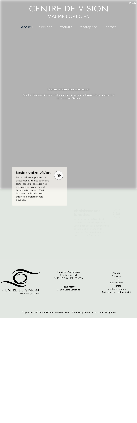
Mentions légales (116, 289)
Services (45, 27)
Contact (109, 27)
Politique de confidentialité (116, 292)
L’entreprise (87, 27)
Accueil (27, 27)
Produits (65, 27)
